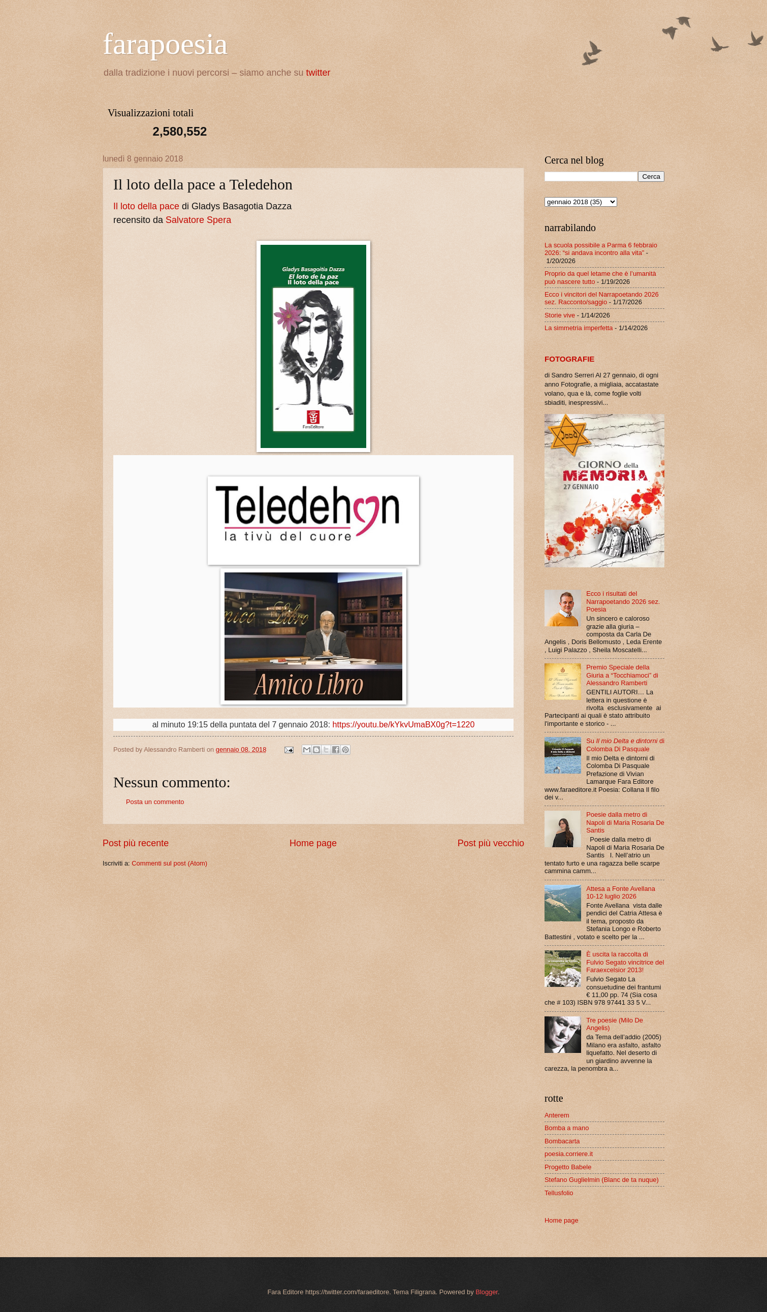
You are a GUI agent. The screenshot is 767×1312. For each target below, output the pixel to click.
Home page (313, 843)
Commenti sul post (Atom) (169, 863)
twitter (318, 73)
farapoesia (165, 43)
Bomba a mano (567, 1128)
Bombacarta (562, 1141)
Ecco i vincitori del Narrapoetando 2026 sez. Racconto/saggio (602, 298)
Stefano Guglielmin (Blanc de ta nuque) (602, 1179)
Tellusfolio (559, 1193)
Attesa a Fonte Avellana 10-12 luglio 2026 (620, 892)
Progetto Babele (568, 1167)
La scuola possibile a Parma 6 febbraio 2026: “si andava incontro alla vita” (601, 249)
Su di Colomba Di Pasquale (625, 744)
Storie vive (560, 315)
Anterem (557, 1115)
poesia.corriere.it (569, 1154)
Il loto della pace (146, 206)
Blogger (486, 1292)
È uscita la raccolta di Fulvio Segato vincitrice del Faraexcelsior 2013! (625, 962)
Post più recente (136, 843)
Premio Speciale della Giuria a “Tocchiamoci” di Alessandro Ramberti (622, 675)
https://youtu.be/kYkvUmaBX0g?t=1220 (404, 724)
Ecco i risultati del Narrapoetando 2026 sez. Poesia (623, 601)
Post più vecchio (491, 843)
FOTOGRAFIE (569, 359)
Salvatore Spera (198, 220)
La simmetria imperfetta (579, 328)
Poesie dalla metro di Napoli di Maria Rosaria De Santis (625, 822)
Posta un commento (155, 802)
